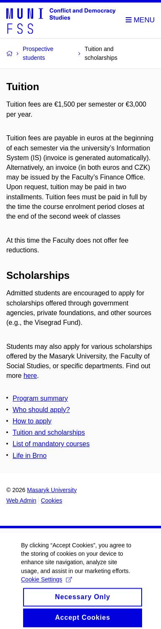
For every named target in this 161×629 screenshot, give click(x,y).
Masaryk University (52, 490)
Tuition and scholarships (49, 432)
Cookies (51, 500)
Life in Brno (30, 455)
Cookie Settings (46, 583)
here (30, 375)
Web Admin (21, 500)
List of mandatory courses (51, 443)
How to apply (32, 421)
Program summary (40, 398)
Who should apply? (41, 409)
